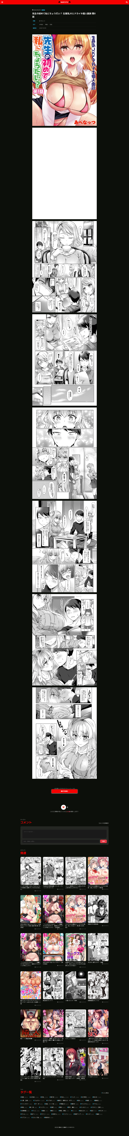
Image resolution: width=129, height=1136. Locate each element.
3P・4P (39, 1104)
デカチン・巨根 (98, 1107)
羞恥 (45, 1111)
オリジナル (86, 1104)
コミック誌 (37, 1117)
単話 (46, 24)
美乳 (24, 1107)
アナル (97, 1104)
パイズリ (44, 1107)
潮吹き (74, 1104)
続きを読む (64, 791)
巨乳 (51, 24)
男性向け (49, 1117)
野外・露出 (73, 1107)
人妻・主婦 (26, 1100)
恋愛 (54, 1107)
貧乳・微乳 (64, 1111)
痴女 (54, 1111)
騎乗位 (98, 1100)
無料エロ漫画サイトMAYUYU (66, 1127)
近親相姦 (25, 1111)
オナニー (45, 1114)
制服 (89, 1100)
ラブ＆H (51, 1100)
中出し (65, 1097)
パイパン (67, 1114)
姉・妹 (33, 1107)
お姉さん (56, 1114)
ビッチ (90, 1114)
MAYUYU (64, 2)
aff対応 (41, 24)
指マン (34, 1114)
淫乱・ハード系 (51, 1104)
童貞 (99, 1114)
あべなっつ (42, 21)
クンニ (36, 1111)
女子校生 (86, 1097)
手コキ (103, 1111)
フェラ (75, 1097)
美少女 (97, 1097)
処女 (81, 1100)
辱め (62, 1107)
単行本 (54, 1097)
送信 (103, 841)
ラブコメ (25, 1117)
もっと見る (105, 1093)
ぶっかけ (85, 1107)
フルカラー (39, 1100)
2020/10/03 (42, 28)
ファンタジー (26, 1104)
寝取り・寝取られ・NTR (66, 1100)
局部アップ (79, 1114)
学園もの (64, 1104)
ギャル (24, 1114)
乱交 (94, 1111)
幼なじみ (84, 1111)
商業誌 (43, 10)
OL (74, 1111)
